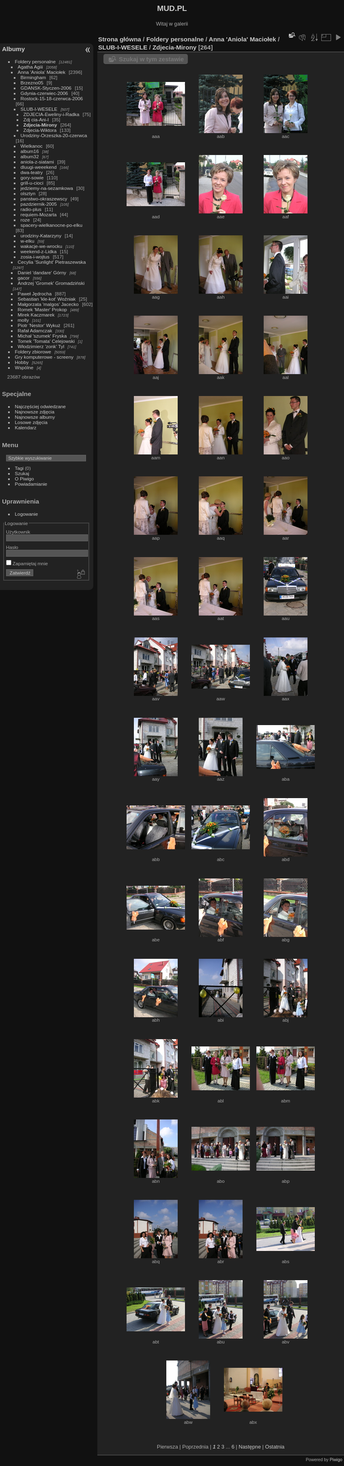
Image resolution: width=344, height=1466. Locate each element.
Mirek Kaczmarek (36, 314)
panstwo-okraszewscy (44, 198)
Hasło (12, 547)
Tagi (19, 468)
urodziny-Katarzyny (41, 235)
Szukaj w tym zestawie (151, 59)
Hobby (22, 362)
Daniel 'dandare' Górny (42, 272)
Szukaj (22, 473)
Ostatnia (274, 1447)
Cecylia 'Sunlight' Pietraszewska (52, 262)
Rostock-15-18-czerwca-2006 (52, 98)
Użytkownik (18, 531)
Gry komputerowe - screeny (44, 357)
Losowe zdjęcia (31, 422)
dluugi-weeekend (39, 167)
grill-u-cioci (32, 182)
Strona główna (119, 39)
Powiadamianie (31, 484)
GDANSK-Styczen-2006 (46, 87)
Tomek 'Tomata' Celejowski (46, 341)
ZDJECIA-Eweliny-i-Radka (52, 114)
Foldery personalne (35, 61)
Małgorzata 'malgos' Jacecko (48, 304)
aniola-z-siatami (37, 161)
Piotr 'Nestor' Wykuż (39, 325)
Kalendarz (26, 427)
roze (25, 219)
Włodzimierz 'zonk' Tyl (41, 346)
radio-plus (31, 209)
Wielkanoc (32, 146)
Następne (250, 1447)
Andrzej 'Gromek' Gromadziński (51, 283)
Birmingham (33, 77)
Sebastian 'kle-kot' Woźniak (47, 298)
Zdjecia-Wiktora (40, 130)
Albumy (13, 48)
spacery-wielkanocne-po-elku (51, 225)
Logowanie (26, 514)
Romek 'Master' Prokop (42, 309)
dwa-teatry (32, 172)
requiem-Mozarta (39, 214)
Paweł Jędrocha (35, 293)
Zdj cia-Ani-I (36, 119)
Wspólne (24, 367)
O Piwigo (24, 478)
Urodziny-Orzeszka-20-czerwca (54, 135)
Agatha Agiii (30, 66)
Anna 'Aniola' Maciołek (42, 72)
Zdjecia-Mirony (40, 124)
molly (23, 320)
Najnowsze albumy (35, 417)
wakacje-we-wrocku (41, 246)
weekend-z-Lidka (39, 251)
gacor (24, 277)
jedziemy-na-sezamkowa (47, 188)
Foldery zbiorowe (33, 351)
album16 (30, 151)
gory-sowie (32, 177)
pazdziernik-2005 (39, 204)
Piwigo (336, 1459)
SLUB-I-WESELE (39, 109)
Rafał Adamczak (35, 330)
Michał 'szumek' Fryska (42, 335)
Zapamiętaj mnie (27, 563)
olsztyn (28, 193)
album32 (30, 156)
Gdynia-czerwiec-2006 (44, 93)
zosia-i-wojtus (35, 256)
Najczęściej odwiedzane (40, 406)
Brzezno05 (32, 82)
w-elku (27, 240)
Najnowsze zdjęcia (34, 411)
